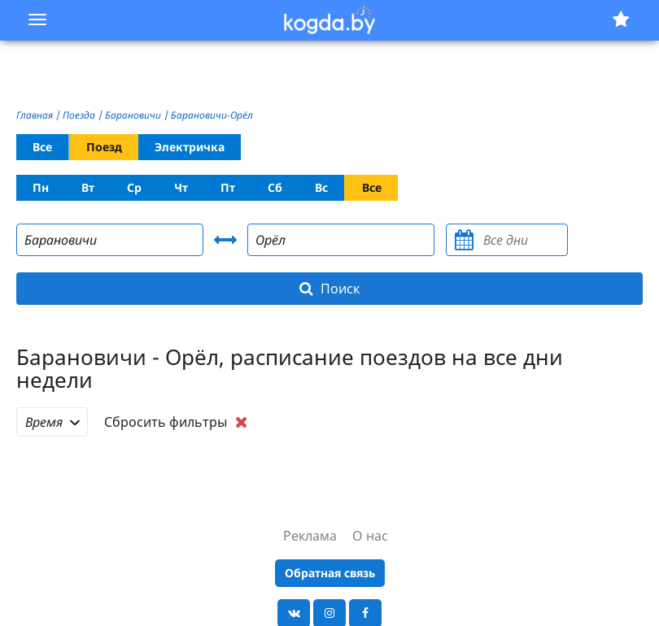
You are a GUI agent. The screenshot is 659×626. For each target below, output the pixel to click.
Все (42, 146)
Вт (87, 187)
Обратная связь (330, 572)
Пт (227, 187)
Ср (134, 187)
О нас (370, 536)
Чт (181, 187)
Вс (321, 187)
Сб (275, 187)
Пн (41, 187)
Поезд (104, 146)
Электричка (190, 146)
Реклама (310, 536)
